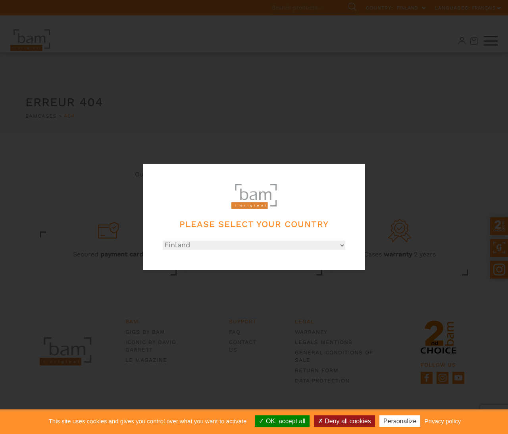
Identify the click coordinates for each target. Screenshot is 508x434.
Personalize (400, 421)
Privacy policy (443, 421)
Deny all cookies (344, 421)
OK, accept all (282, 421)
